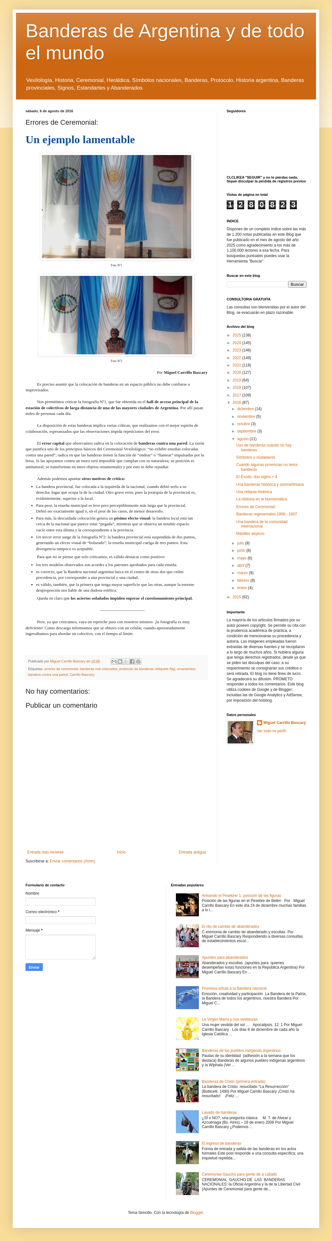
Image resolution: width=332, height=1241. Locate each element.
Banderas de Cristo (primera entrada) (233, 1081)
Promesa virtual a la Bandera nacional (234, 988)
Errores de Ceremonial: (256, 507)
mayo (242, 558)
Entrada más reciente (45, 852)
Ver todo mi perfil (271, 731)
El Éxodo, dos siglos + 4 (256, 477)
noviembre (246, 416)
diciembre (246, 409)
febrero (243, 580)
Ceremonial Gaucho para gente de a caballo (239, 1174)
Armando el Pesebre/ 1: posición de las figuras (241, 895)
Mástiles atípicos (250, 533)
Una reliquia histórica (254, 492)
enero (242, 588)
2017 (237, 395)
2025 (237, 335)
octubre (244, 424)
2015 (237, 597)
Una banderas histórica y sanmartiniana (270, 484)
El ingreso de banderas (221, 1143)
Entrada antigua (192, 852)
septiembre (247, 431)
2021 (237, 365)
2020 (237, 372)
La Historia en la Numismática (261, 499)
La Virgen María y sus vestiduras (230, 1019)
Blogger (196, 1212)
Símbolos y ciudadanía (255, 457)
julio (241, 543)
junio (241, 550)
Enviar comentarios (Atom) (72, 861)
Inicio (121, 852)
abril (241, 565)
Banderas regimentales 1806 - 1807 (266, 514)
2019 (237, 380)
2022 (237, 358)
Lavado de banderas (219, 1112)
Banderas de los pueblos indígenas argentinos (241, 1050)
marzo (243, 573)
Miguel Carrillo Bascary (284, 722)
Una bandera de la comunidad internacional (262, 524)
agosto (243, 439)
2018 (237, 387)
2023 (237, 350)
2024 (237, 343)
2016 (237, 402)
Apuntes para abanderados (225, 957)
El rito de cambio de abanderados (230, 926)
